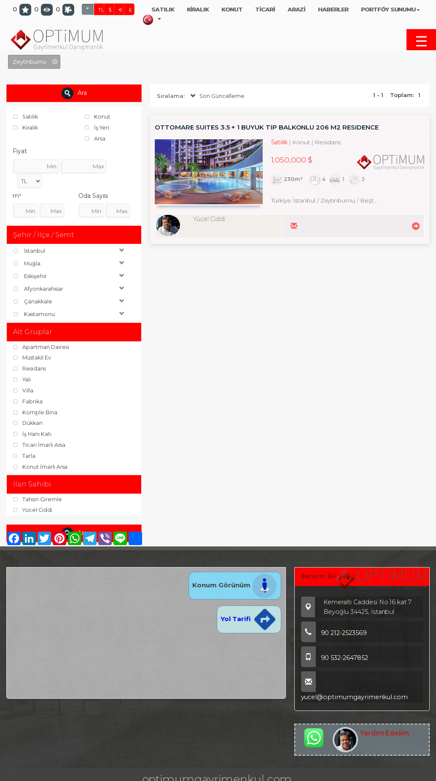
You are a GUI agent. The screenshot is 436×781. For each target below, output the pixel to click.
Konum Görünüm (234, 584)
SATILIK (162, 9)
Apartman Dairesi (41, 346)
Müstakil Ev (32, 357)
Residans (30, 368)
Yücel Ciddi (33, 508)
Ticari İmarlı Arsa (39, 443)
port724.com (60, 774)
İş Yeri (97, 127)
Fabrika (28, 400)
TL (101, 9)
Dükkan (28, 422)
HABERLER (333, 9)
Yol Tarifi (249, 617)
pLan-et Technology (255, 774)
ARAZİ (297, 9)
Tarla (24, 454)
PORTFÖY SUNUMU (390, 9)
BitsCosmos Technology (169, 774)
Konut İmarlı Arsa (40, 465)
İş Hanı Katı (32, 433)
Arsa (95, 138)
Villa (23, 389)
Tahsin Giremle (37, 498)
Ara (74, 93)
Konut (98, 116)
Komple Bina (35, 411)
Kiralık (26, 127)
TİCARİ (265, 9)
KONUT (231, 9)
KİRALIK (198, 9)
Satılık (26, 116)
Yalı (22, 379)
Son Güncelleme (216, 96)
